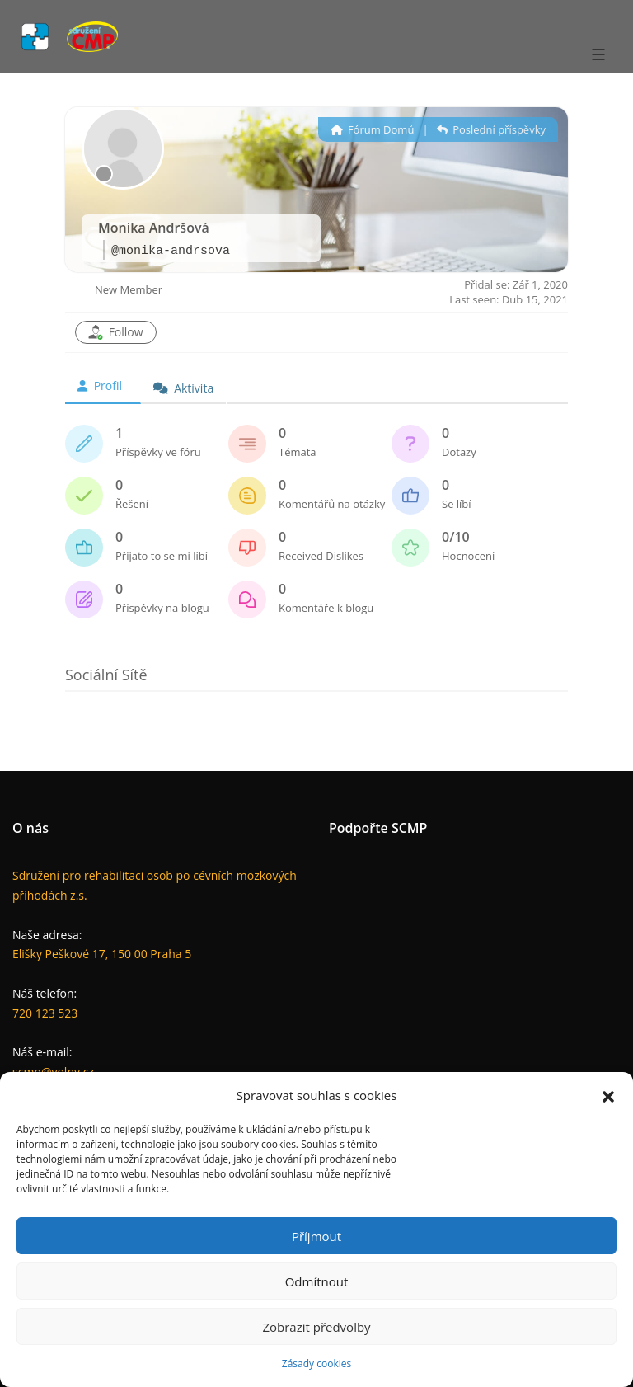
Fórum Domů (373, 129)
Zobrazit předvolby (316, 1327)
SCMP (410, 828)
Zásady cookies (316, 1363)
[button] (608, 1095)
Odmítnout (317, 1281)
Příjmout (316, 1236)
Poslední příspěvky (491, 129)
